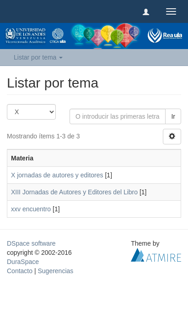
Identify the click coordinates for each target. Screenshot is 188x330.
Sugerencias (55, 271)
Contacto (19, 271)
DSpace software (31, 243)
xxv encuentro (31, 209)
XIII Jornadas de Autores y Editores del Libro (74, 192)
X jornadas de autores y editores (57, 175)
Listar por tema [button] (38, 57)
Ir (173, 116)
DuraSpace (23, 261)
